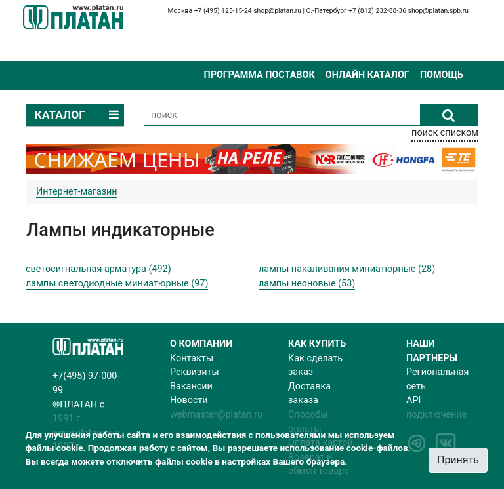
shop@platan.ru (277, 11)
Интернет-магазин (76, 191)
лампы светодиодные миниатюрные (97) (117, 283)
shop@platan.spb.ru (438, 11)
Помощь (441, 75)
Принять (458, 460)
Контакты (191, 358)
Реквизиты (194, 372)
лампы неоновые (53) (307, 283)
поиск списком (444, 132)
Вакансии (191, 386)
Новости (189, 400)
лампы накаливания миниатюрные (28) (347, 269)
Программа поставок (258, 75)
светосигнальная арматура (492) (98, 269)
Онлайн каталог (368, 75)
